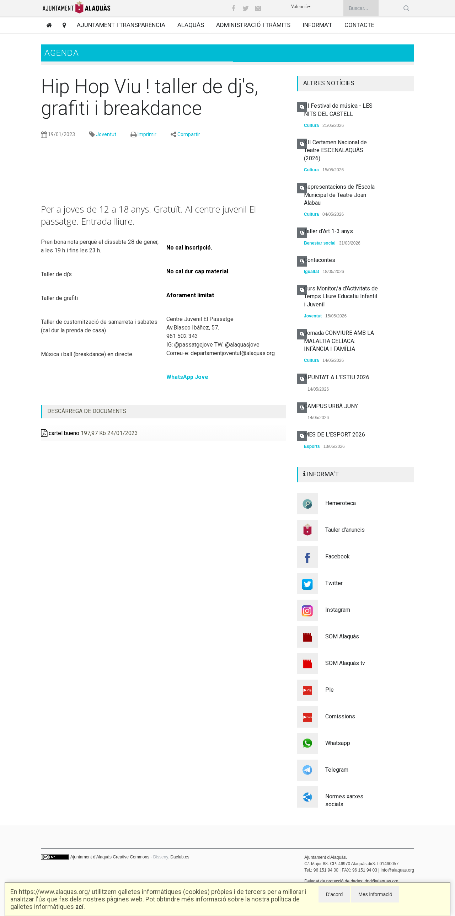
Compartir (188, 134)
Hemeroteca (340, 503)
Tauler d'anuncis (345, 529)
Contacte (359, 24)
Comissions (340, 716)
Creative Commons (131, 857)
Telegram (336, 769)
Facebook (337, 556)
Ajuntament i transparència (121, 24)
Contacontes (319, 260)
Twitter (334, 583)
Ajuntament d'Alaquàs (91, 857)
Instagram (337, 609)
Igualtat (311, 271)
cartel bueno (60, 433)
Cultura (311, 125)
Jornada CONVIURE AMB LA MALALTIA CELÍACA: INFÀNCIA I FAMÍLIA (339, 341)
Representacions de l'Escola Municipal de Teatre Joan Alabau (339, 194)
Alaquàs (190, 24)
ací (79, 906)
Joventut (106, 134)
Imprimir (147, 134)
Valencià (301, 6)
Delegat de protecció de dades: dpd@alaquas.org (351, 881)
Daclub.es (179, 857)
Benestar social (320, 243)
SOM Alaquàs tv (345, 663)
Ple (329, 689)
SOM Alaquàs (342, 636)
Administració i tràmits (253, 24)
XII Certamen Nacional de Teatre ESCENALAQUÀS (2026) (335, 150)
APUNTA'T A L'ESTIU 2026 (336, 377)
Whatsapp (337, 743)
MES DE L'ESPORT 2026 (334, 434)
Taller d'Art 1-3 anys (328, 231)
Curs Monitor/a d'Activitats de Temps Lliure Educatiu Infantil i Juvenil (341, 296)
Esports (312, 446)
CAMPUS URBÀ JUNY (331, 406)
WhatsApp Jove (187, 377)
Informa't (317, 24)
